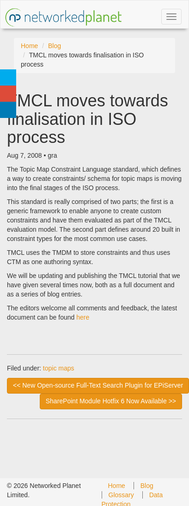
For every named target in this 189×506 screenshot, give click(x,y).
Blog (54, 45)
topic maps (58, 368)
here (82, 317)
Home (29, 45)
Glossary (121, 495)
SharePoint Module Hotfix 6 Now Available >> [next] (111, 401)
